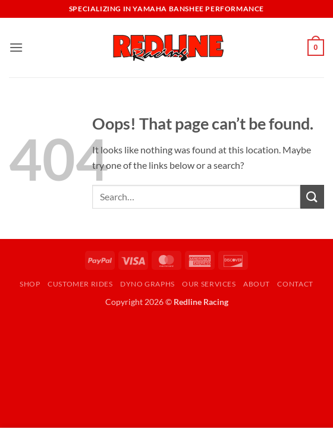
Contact (295, 283)
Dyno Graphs (147, 283)
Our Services (208, 283)
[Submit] (312, 196)
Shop (30, 283)
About (256, 283)
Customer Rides (80, 283)
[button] (16, 47)
